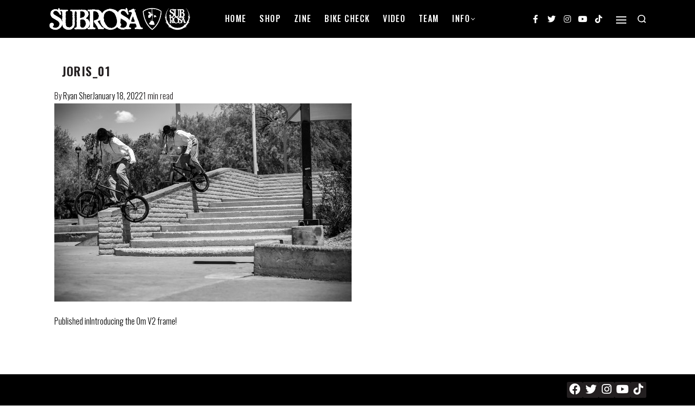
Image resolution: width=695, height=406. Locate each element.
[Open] (621, 20)
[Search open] (641, 19)
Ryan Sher (78, 96)
